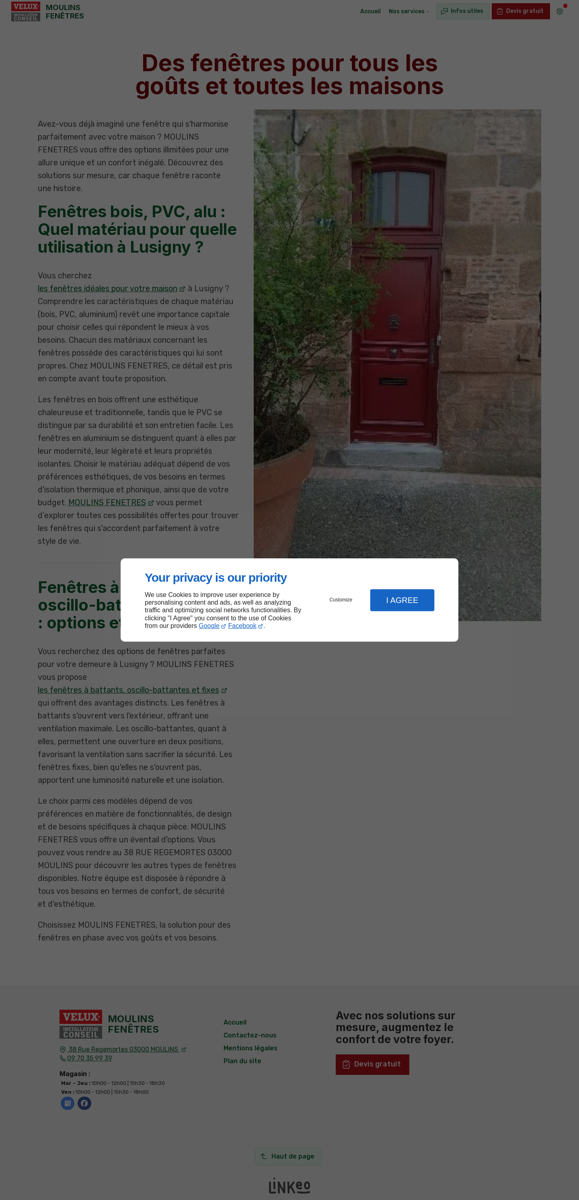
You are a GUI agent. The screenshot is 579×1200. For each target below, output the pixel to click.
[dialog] (289, 600)
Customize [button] (341, 600)
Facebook (242, 625)
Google (209, 625)
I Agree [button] (402, 600)
